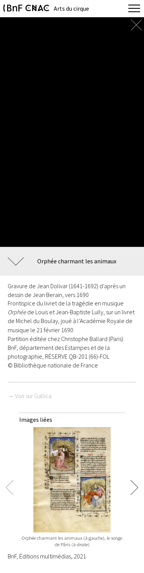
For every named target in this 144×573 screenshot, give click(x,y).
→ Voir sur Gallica (29, 396)
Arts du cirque (71, 8)
